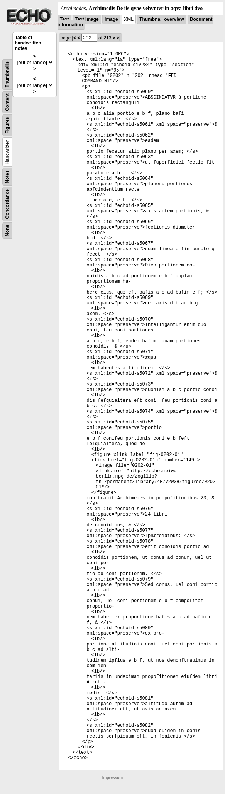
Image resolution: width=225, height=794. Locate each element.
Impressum (112, 777)
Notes (7, 176)
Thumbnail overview (161, 19)
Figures (7, 125)
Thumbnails (7, 74)
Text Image (87, 19)
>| (118, 38)
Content (7, 102)
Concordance (7, 204)
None (7, 230)
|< (74, 38)
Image (111, 19)
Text (64, 19)
